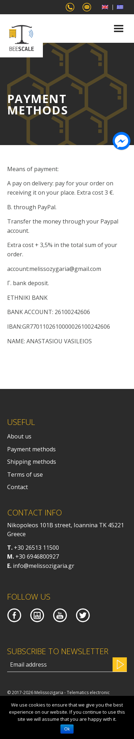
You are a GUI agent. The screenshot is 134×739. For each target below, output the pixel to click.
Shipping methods (31, 462)
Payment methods (31, 449)
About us (19, 436)
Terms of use (25, 474)
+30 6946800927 (37, 556)
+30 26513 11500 (36, 547)
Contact (17, 487)
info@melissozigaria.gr (43, 566)
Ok (67, 729)
